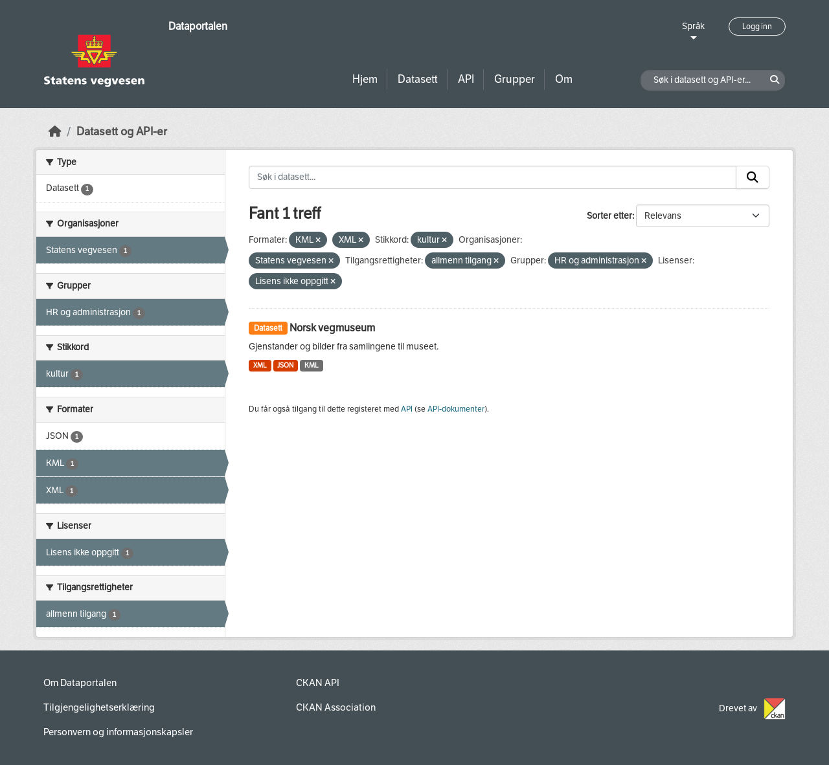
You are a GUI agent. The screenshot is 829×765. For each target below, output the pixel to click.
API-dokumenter (455, 409)
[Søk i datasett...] (492, 177)
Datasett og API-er (121, 132)
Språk (693, 26)
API (466, 79)
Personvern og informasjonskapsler (118, 732)
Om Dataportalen (80, 683)
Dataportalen (197, 26)
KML (311, 365)
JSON (285, 365)
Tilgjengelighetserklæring (99, 707)
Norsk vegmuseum (332, 328)
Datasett (418, 79)
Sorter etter (609, 215)
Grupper (514, 79)
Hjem (365, 79)
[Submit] (752, 177)
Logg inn (757, 26)
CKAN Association (336, 707)
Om (564, 79)
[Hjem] (55, 132)
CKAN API (317, 683)
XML (260, 365)
